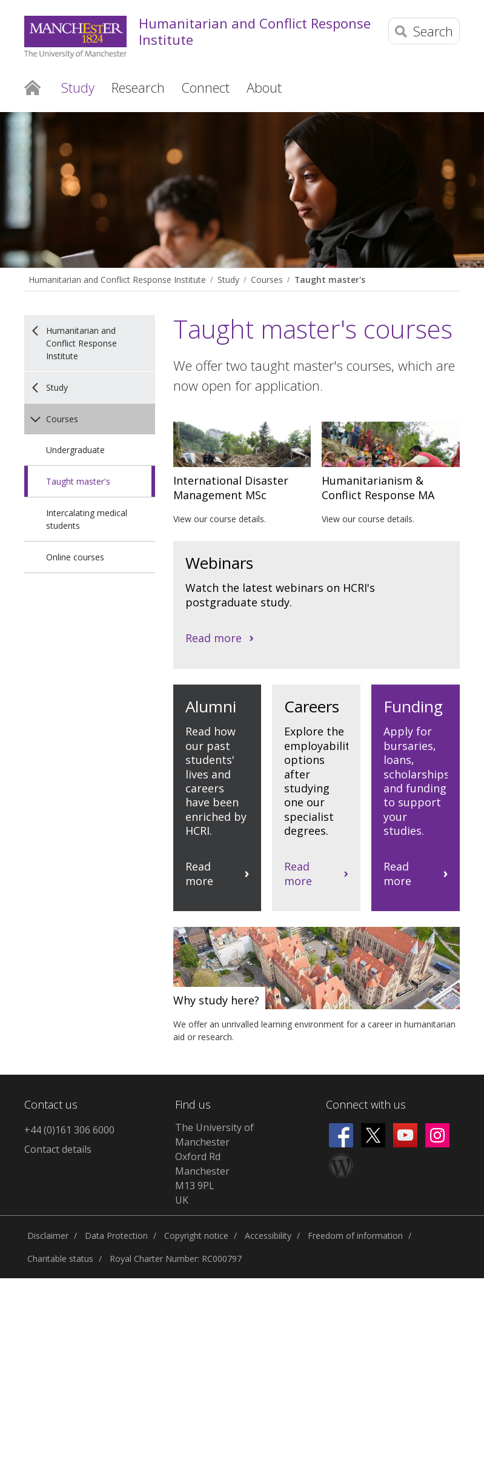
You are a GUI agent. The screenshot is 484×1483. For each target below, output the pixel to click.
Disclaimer (47, 1235)
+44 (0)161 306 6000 (69, 1129)
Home (32, 87)
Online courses (75, 557)
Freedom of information (355, 1235)
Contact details (57, 1149)
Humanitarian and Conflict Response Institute (255, 31)
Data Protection (116, 1235)
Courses (267, 279)
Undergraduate (75, 450)
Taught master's (329, 279)
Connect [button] (206, 87)
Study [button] (77, 87)
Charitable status (60, 1258)
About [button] (264, 87)
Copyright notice (196, 1235)
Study (228, 279)
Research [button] (138, 87)
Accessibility (268, 1235)
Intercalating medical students (86, 519)
